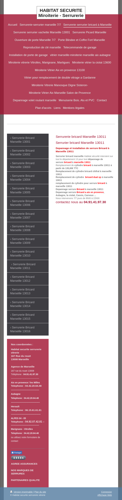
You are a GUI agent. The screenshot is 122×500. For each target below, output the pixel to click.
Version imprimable (21, 492)
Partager (16, 453)
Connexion (106, 492)
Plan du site (40, 492)
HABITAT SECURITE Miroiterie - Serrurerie (61, 13)
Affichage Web (104, 495)
